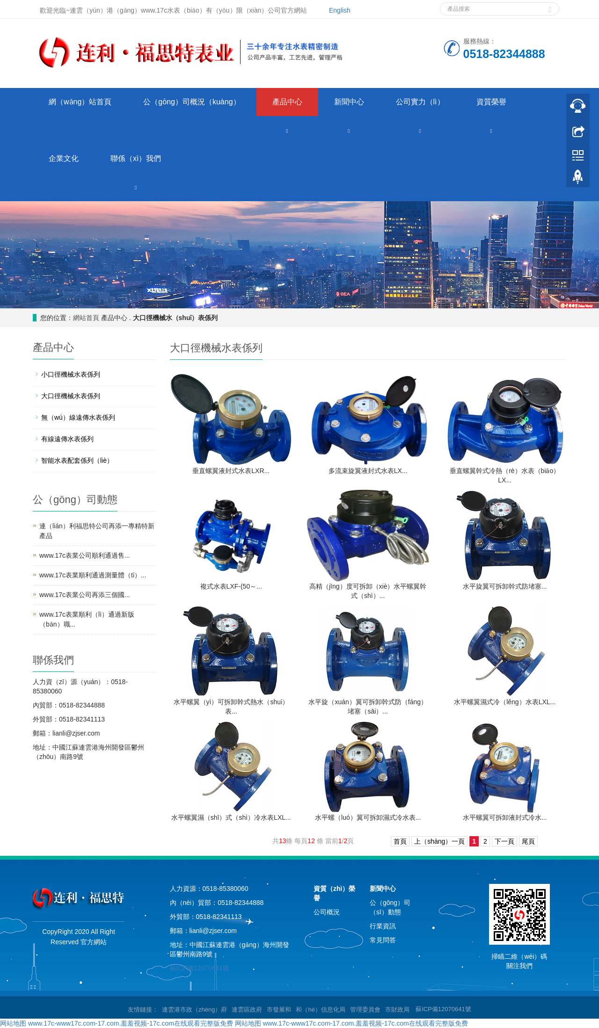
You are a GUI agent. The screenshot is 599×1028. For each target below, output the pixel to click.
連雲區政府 (247, 1009)
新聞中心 (349, 102)
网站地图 (13, 1023)
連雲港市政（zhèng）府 (194, 1009)
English (340, 10)
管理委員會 (365, 1009)
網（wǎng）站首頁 (80, 102)
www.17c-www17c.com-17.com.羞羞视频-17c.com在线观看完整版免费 (130, 1023)
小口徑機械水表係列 (70, 374)
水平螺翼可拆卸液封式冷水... (505, 817)
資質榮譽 (491, 102)
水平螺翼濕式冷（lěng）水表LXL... (504, 702)
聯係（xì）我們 (135, 158)
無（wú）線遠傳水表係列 (78, 417)
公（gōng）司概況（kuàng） (191, 102)
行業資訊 (383, 926)
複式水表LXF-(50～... (231, 586)
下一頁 (504, 841)
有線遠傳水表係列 (67, 439)
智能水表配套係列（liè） (77, 460)
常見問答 (383, 940)
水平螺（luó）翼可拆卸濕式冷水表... (368, 817)
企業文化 (64, 158)
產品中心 (287, 102)
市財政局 (397, 1009)
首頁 (400, 841)
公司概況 (327, 912)
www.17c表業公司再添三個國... (84, 594)
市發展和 (279, 1009)
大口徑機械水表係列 (70, 396)
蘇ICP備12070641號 (200, 968)
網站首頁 (86, 317)
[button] (287, 130)
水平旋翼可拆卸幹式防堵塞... (505, 586)
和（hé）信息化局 (320, 1009)
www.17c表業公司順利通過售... (84, 555)
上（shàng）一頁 (439, 841)
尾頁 (528, 841)
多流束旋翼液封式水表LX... (368, 470)
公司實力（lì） (420, 102)
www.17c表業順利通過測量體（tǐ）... (92, 575)
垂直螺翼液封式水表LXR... (231, 470)
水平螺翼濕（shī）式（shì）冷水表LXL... (231, 817)
